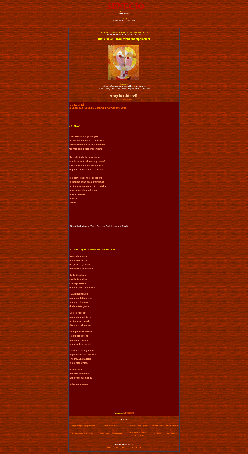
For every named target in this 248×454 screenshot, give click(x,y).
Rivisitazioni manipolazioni (165, 425)
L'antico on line (110, 425)
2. (98, 107)
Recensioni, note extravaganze (138, 433)
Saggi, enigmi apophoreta (83, 425)
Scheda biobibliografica (124, 99)
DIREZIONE (129, 413)
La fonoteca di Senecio (83, 433)
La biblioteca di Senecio (165, 433)
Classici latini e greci (138, 425)
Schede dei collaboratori (110, 433)
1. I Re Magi (76, 104)
